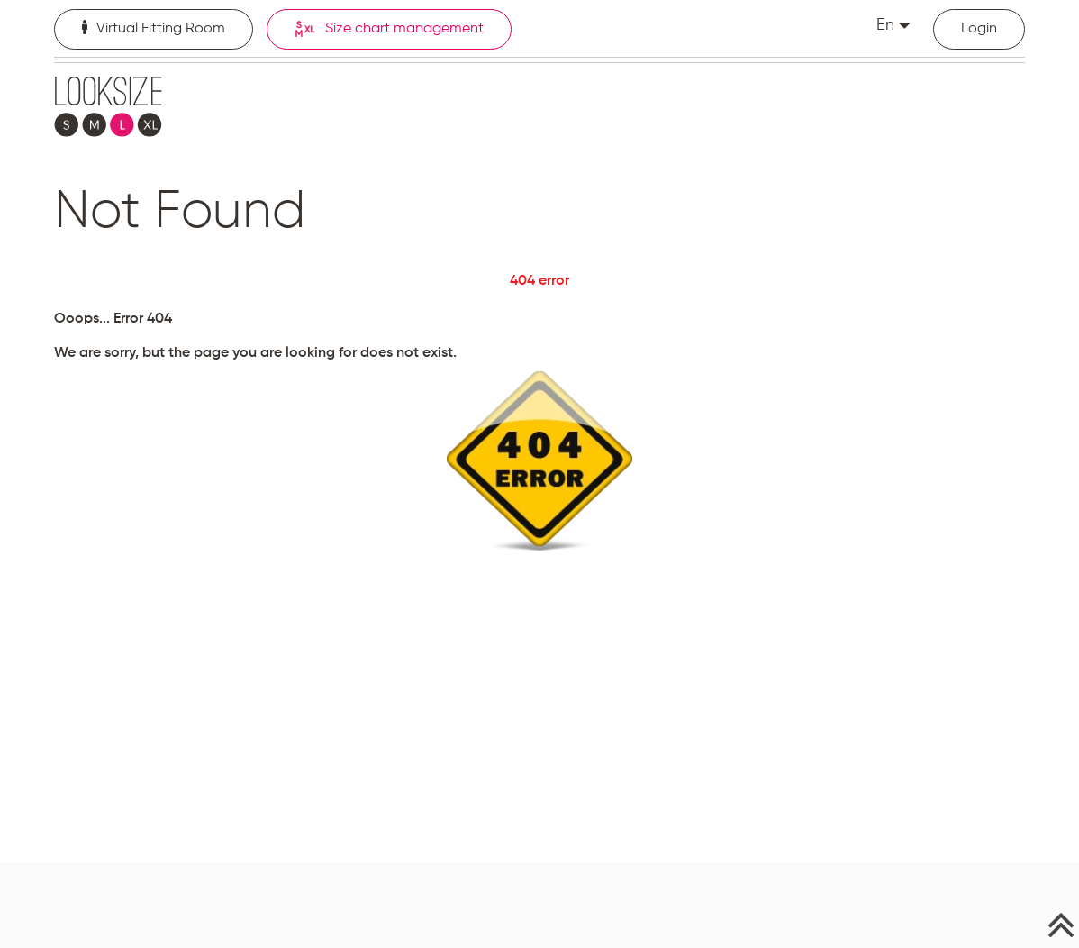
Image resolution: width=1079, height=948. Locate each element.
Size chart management (389, 29)
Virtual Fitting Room (153, 28)
